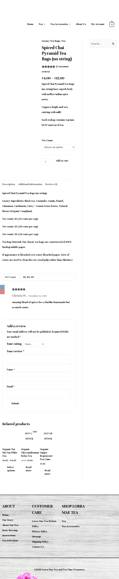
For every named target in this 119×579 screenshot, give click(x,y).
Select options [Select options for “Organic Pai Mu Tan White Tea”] (11, 469)
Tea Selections (10, 540)
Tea (63, 41)
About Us (81, 24)
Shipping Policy (40, 541)
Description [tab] (8, 184)
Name (11, 369)
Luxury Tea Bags (51, 41)
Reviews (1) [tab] (51, 184)
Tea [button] (41, 24)
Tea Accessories (70, 526)
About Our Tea (10, 525)
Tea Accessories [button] (59, 24)
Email (10, 386)
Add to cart (62, 160)
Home (30, 24)
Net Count (47, 140)
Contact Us (38, 546)
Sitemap (36, 536)
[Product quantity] (46, 161)
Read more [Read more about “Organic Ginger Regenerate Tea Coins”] (47, 472)
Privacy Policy (39, 531)
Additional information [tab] (30, 184)
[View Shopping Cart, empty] (111, 24)
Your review (15, 351)
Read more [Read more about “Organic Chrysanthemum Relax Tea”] (28, 469)
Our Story (7, 520)
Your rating (14, 344)
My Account (97, 24)
